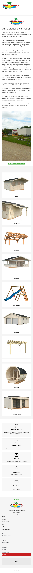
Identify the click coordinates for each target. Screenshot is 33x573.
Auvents (4, 538)
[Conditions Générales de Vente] (16, 565)
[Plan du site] (16, 563)
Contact (4, 526)
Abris (3, 533)
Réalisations (5, 521)
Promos (4, 554)
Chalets (4, 540)
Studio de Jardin (6, 535)
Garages (4, 545)
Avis (3, 524)
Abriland (22, 32)
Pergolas (4, 547)
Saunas (4, 549)
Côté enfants (5, 542)
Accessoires (5, 552)
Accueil (4, 519)
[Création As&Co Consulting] (16, 567)
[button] (30, 5)
